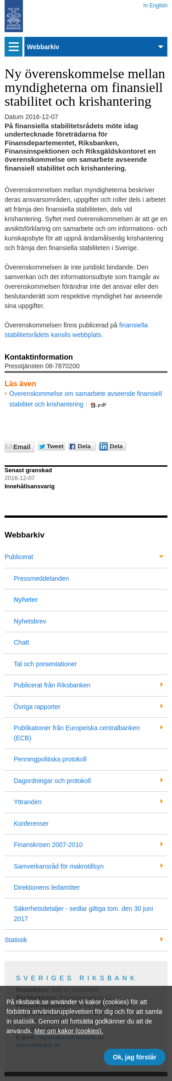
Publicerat (19, 557)
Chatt (21, 642)
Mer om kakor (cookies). (68, 1031)
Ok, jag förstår (134, 1057)
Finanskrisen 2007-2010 (48, 844)
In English (155, 4)
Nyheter (26, 599)
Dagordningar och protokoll (52, 780)
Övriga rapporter (37, 706)
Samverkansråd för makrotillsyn (59, 866)
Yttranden (28, 802)
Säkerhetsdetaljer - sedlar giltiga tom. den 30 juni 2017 (83, 913)
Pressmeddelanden (41, 578)
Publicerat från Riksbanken (52, 685)
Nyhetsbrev (30, 621)
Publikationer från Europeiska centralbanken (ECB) (77, 732)
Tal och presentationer (45, 664)
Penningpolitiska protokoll (50, 759)
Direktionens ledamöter (47, 887)
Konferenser (31, 823)
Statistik (16, 940)
